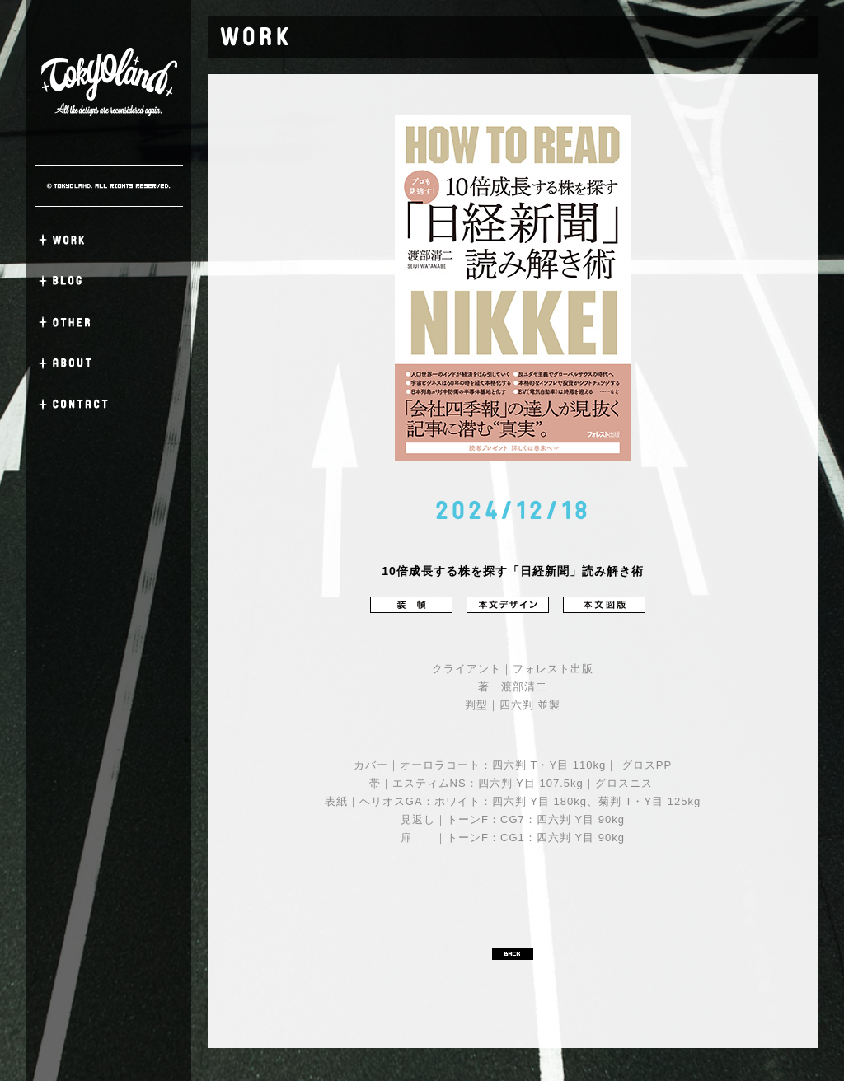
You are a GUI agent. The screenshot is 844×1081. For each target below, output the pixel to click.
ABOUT (109, 363)
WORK (109, 240)
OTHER (109, 322)
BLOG (109, 281)
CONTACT (109, 404)
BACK (512, 954)
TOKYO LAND (108, 82)
